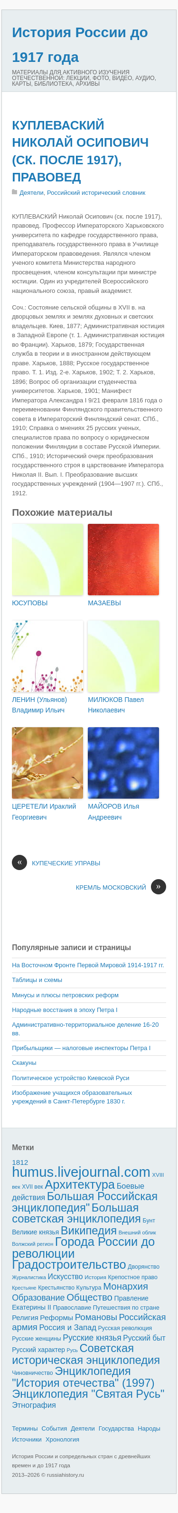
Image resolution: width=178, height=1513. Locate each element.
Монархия (125, 1286)
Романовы (96, 1317)
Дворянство (143, 1266)
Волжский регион (32, 1244)
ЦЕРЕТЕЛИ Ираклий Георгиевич (44, 811)
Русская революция (125, 1328)
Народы (149, 1428)
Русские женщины (36, 1338)
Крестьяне (24, 1288)
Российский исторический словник (96, 192)
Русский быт (144, 1338)
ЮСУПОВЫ (29, 603)
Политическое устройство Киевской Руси (70, 1078)
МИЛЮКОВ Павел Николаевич (116, 705)
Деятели (31, 192)
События (54, 1428)
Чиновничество (32, 1373)
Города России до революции (83, 1247)
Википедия (89, 1230)
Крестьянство (56, 1287)
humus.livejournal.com (81, 1172)
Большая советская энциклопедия (76, 1213)
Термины (24, 1428)
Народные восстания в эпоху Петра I (65, 1009)
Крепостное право (133, 1277)
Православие (72, 1307)
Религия (25, 1318)
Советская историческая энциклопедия (86, 1354)
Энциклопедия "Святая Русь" (88, 1393)
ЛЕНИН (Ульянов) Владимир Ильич (39, 705)
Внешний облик (137, 1232)
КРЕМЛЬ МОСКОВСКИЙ (121, 887)
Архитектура (80, 1184)
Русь (72, 1350)
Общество (89, 1297)
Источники (27, 1439)
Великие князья (35, 1232)
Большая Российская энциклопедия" (85, 1202)
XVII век (32, 1186)
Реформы (56, 1317)
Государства (116, 1428)
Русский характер (38, 1349)
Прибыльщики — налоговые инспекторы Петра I (81, 1048)
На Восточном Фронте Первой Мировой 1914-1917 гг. (88, 965)
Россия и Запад (67, 1327)
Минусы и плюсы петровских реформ (65, 995)
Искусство (65, 1277)
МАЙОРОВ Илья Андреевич (113, 811)
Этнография (34, 1405)
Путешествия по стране (126, 1307)
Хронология (62, 1439)
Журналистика (29, 1277)
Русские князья (92, 1338)
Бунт (149, 1220)
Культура (89, 1287)
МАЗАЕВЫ (104, 603)
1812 (20, 1162)
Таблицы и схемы (37, 979)
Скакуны (24, 1062)
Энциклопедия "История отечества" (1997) (83, 1376)
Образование (38, 1298)
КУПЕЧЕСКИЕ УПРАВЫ (56, 863)
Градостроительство (69, 1264)
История (95, 1277)
